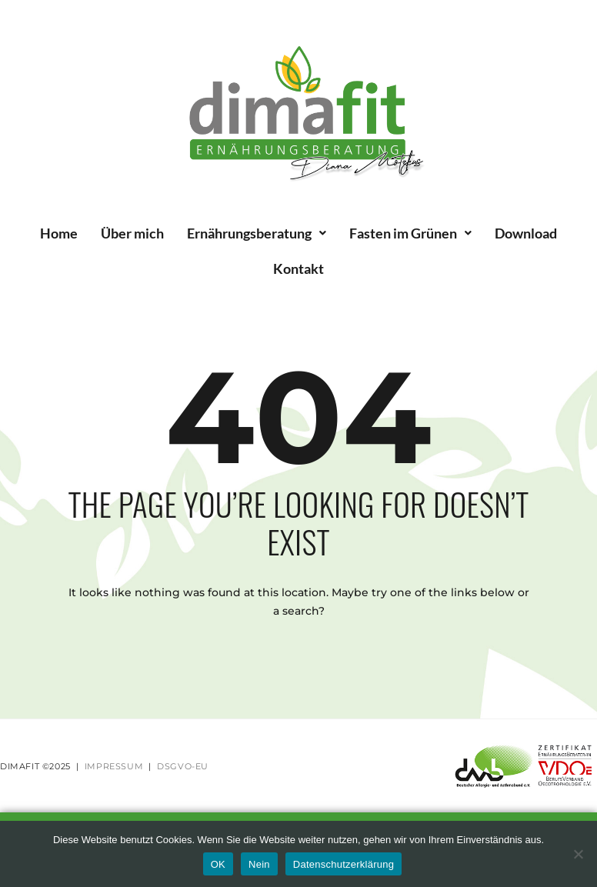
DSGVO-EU (182, 766)
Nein (259, 864)
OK (218, 864)
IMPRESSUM (114, 766)
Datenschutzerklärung (343, 864)
